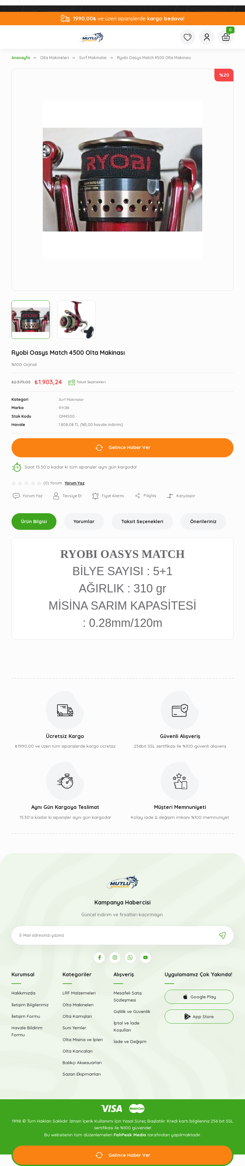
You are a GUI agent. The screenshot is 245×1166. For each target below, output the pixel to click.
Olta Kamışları (77, 1018)
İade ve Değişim (130, 1043)
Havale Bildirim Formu (26, 1033)
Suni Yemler (74, 1030)
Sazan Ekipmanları (82, 1076)
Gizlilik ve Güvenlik (132, 1013)
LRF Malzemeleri (79, 995)
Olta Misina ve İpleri (83, 1041)
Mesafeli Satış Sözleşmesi (128, 998)
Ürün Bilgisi (34, 521)
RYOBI (64, 407)
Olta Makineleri (78, 1006)
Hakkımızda (23, 995)
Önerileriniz (203, 521)
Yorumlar (84, 521)
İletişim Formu (25, 1018)
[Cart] (226, 37)
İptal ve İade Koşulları (126, 1028)
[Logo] (92, 37)
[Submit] (222, 935)
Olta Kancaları (78, 1052)
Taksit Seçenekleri (142, 521)
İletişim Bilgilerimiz (29, 1006)
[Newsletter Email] (122, 935)
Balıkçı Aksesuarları (82, 1064)
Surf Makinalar (72, 399)
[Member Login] (206, 37)
